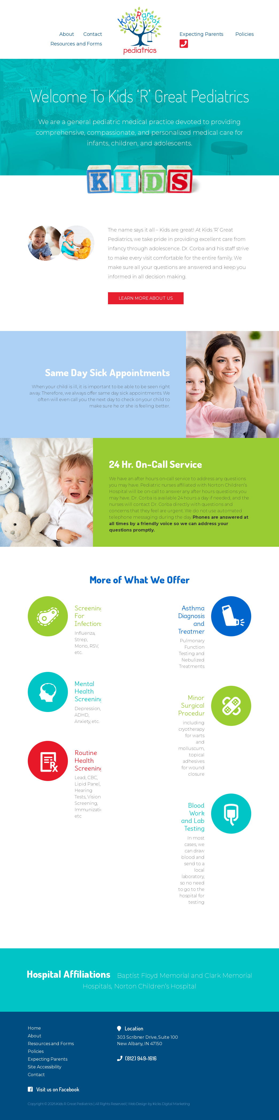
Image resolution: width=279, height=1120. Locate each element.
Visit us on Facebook (53, 1089)
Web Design (137, 1104)
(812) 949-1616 (137, 1058)
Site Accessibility (44, 1066)
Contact (92, 34)
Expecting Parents (201, 34)
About (66, 34)
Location (130, 1028)
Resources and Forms (76, 44)
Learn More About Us (146, 298)
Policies (244, 34)
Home (34, 1028)
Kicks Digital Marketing (171, 1104)
